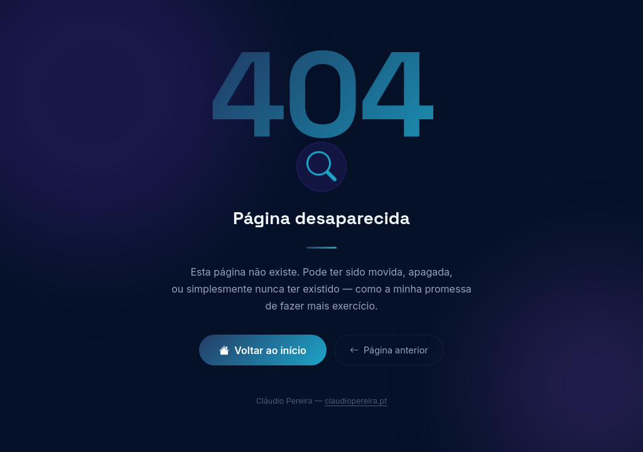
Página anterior (389, 350)
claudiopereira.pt (356, 401)
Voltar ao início (262, 350)
